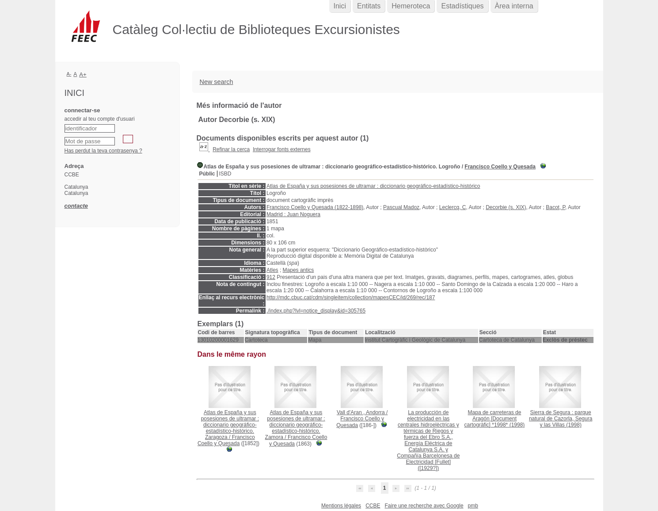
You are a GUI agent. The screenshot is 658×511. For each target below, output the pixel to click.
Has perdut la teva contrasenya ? (103, 151)
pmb (473, 506)
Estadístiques (462, 6)
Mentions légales (341, 506)
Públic (207, 174)
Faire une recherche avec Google (423, 506)
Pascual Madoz (401, 207)
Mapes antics (298, 270)
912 (270, 277)
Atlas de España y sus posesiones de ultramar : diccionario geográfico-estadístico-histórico (373, 186)
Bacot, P (555, 207)
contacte (76, 205)
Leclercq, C (452, 207)
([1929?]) (428, 440)
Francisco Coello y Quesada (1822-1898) (314, 207)
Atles (272, 270)
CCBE (372, 506)
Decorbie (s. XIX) (506, 207)
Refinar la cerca (231, 149)
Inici (340, 6)
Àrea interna (514, 6)
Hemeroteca (411, 6)
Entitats (368, 6)
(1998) (494, 418)
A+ (83, 74)
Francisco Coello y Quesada (500, 167)
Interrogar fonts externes (282, 149)
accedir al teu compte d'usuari (100, 119)
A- (69, 73)
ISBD (225, 174)
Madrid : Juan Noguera (293, 214)
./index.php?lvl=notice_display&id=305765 (315, 311)
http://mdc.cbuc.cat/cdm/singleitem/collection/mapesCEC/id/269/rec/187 (350, 297)
